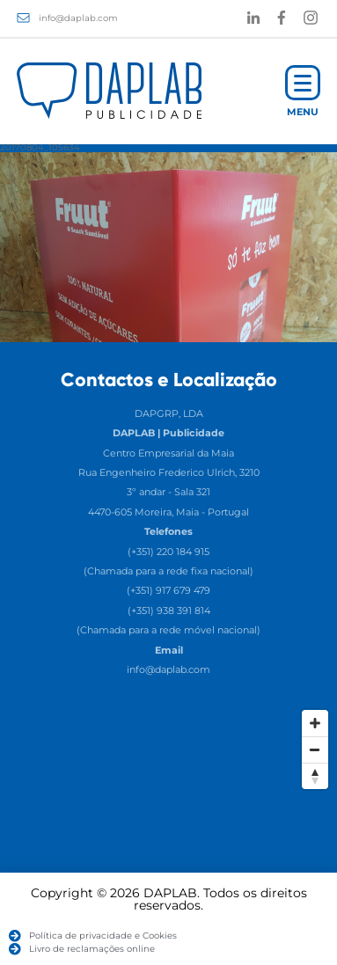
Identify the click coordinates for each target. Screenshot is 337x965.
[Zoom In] (315, 723)
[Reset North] (315, 776)
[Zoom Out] (315, 749)
